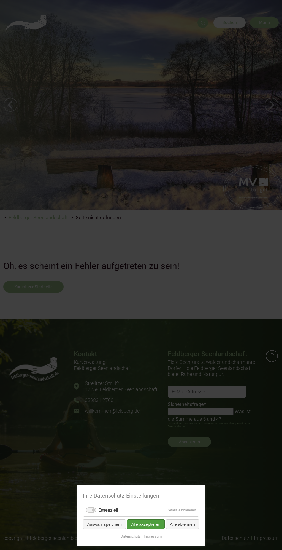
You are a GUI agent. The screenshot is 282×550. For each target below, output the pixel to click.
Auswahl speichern (104, 524)
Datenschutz (130, 536)
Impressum (153, 536)
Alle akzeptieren (146, 524)
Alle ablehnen (182, 524)
